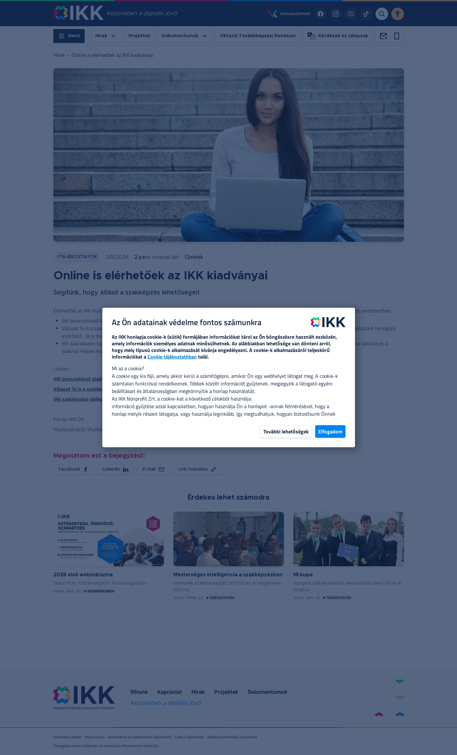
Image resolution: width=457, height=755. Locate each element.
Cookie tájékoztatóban (172, 356)
